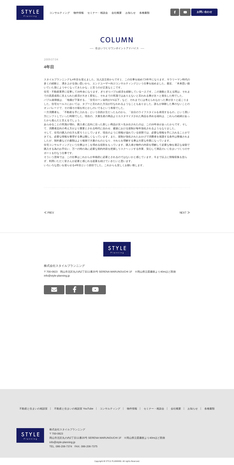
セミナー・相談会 (97, 12)
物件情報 (78, 12)
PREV (51, 213)
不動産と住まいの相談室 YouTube (73, 408)
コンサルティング (59, 12)
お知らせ (130, 12)
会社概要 (117, 12)
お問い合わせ (204, 12)
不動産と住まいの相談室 (33, 408)
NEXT (183, 213)
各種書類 (144, 12)
